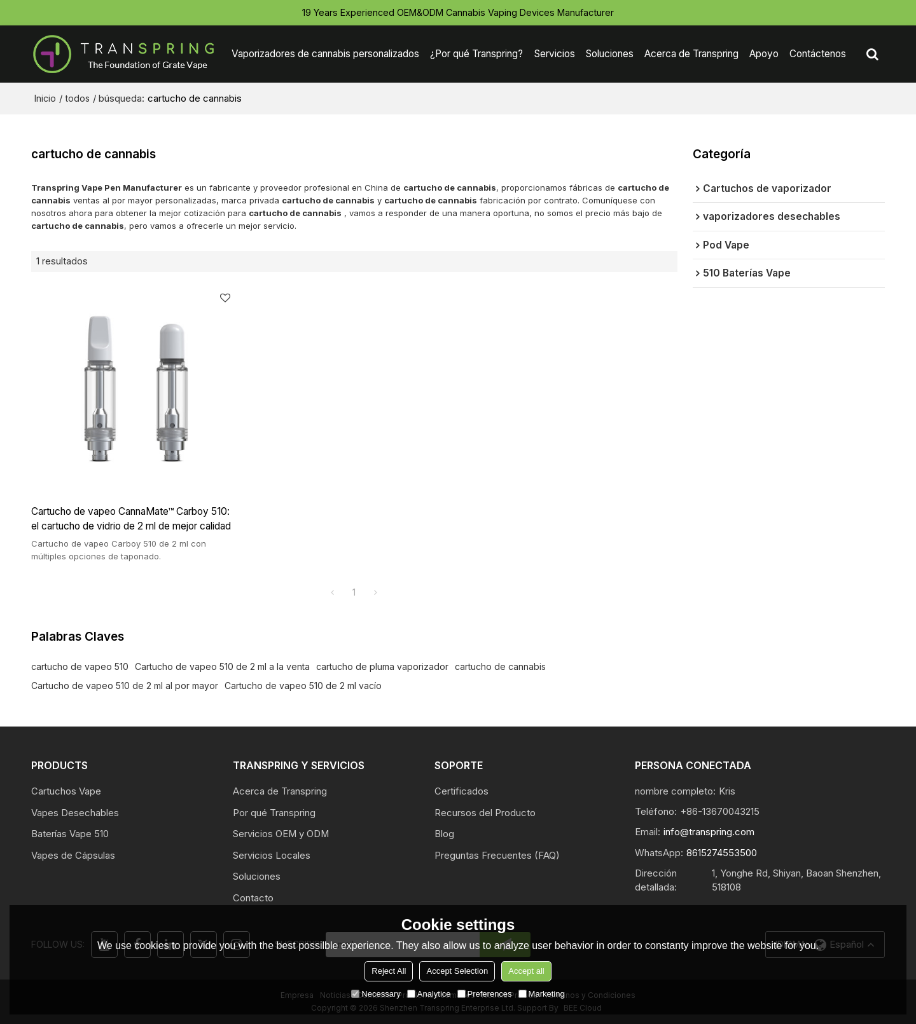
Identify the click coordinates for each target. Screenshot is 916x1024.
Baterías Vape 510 (70, 834)
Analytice (429, 994)
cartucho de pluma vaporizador (382, 666)
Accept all (526, 971)
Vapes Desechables (75, 813)
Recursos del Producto (485, 813)
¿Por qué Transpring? (476, 54)
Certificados (461, 791)
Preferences (484, 994)
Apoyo (764, 54)
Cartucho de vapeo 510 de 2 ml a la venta (222, 666)
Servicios (554, 54)
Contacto (253, 898)
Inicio (45, 98)
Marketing (541, 994)
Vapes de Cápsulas (73, 855)
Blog (444, 834)
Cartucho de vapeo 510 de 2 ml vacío (303, 685)
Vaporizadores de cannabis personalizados (325, 54)
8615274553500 (721, 853)
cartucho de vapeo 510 (79, 666)
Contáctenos (817, 54)
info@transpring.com (708, 832)
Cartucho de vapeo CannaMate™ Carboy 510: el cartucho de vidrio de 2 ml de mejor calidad (131, 519)
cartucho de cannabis (500, 666)
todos (78, 98)
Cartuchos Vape (66, 791)
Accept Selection (457, 971)
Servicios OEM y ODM (281, 834)
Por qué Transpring (274, 813)
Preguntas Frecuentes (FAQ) (497, 855)
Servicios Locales (271, 855)
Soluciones (610, 54)
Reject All (388, 971)
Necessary (375, 994)
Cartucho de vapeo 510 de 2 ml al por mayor (124, 685)
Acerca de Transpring (691, 54)
